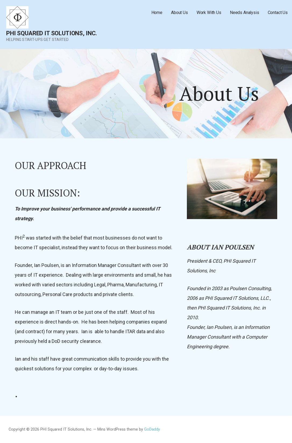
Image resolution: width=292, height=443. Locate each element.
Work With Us (209, 12)
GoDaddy (152, 429)
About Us (179, 12)
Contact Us (278, 12)
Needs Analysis (244, 12)
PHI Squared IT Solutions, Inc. (51, 33)
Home (156, 12)
